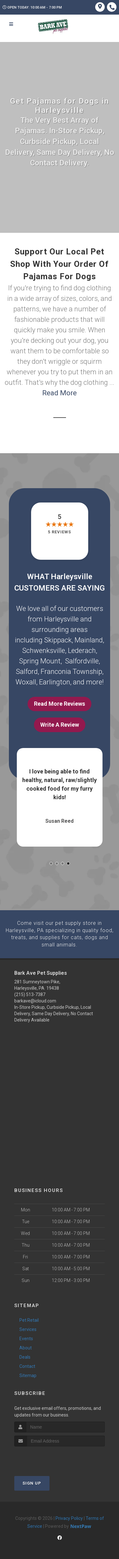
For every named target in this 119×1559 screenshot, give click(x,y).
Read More (59, 393)
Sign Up (32, 1482)
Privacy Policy (69, 1517)
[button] (51, 863)
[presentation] (48, 1457)
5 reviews (59, 532)
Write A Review (59, 724)
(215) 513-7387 (29, 993)
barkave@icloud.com (35, 1000)
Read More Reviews (59, 703)
